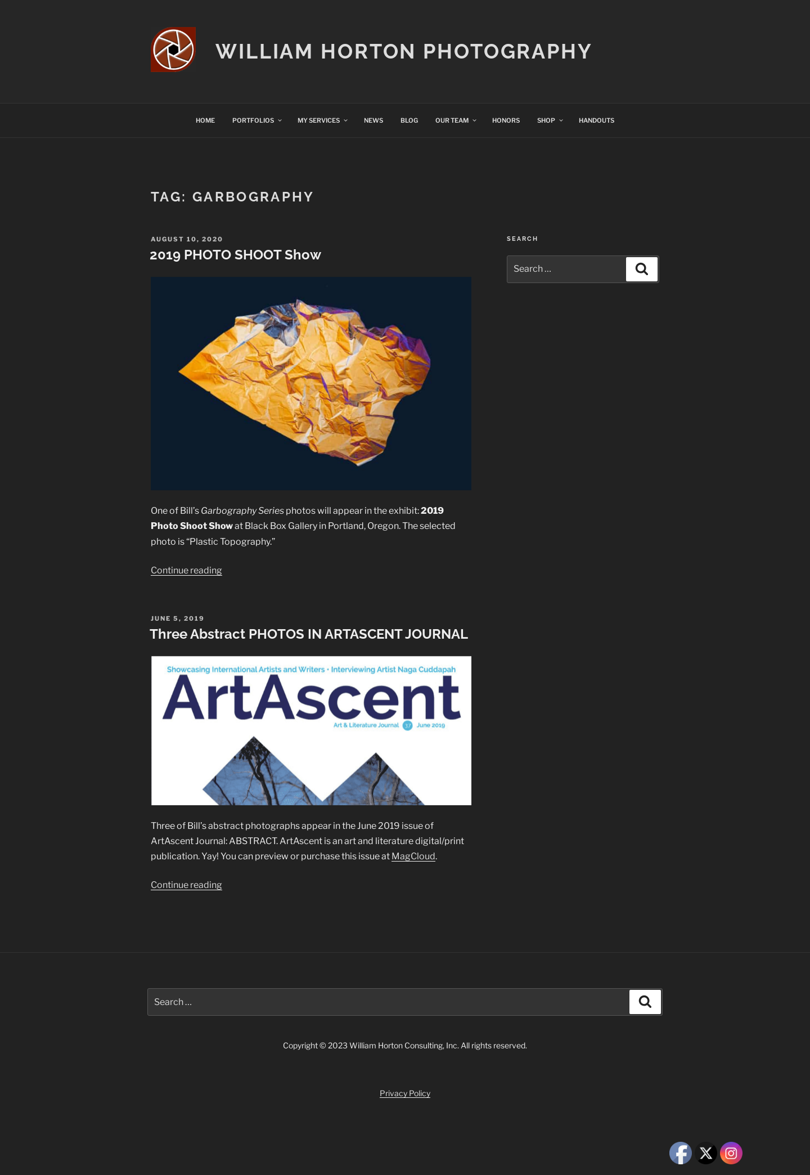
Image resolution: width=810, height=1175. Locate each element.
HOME (205, 120)
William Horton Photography (404, 51)
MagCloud (413, 856)
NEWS (373, 120)
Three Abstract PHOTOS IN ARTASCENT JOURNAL (309, 634)
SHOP (550, 120)
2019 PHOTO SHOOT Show (235, 254)
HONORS (506, 120)
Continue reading (186, 570)
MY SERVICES (323, 120)
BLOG (409, 120)
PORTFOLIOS (257, 120)
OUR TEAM (456, 120)
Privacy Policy (405, 1093)
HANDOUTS (596, 120)
